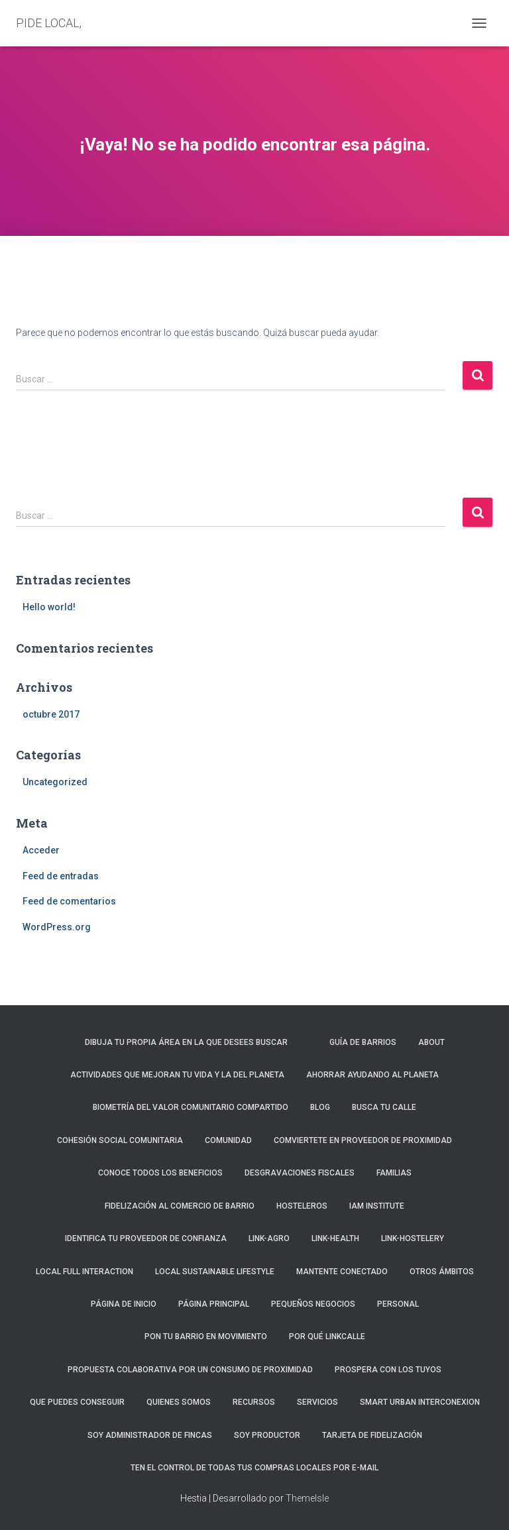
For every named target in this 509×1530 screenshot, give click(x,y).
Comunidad (228, 1140)
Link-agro (269, 1238)
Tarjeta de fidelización (372, 1435)
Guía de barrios (362, 1042)
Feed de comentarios (69, 901)
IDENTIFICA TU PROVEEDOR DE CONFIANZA (146, 1238)
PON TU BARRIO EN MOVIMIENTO (205, 1336)
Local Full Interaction (84, 1271)
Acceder (41, 850)
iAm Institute (376, 1206)
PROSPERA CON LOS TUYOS (388, 1369)
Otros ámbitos (442, 1271)
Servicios (317, 1402)
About (431, 1042)
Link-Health (335, 1238)
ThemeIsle (307, 1498)
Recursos (254, 1402)
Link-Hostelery (412, 1238)
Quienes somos (178, 1402)
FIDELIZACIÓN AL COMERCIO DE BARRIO (179, 1206)
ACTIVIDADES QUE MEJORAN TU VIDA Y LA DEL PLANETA (177, 1074)
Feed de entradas (61, 876)
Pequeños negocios (313, 1304)
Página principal (213, 1304)
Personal (398, 1304)
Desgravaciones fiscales (300, 1172)
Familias (394, 1172)
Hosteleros (301, 1206)
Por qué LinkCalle (327, 1336)
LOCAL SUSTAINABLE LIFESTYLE (214, 1271)
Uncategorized (55, 782)
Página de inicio (123, 1304)
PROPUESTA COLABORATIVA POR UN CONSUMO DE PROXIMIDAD (190, 1369)
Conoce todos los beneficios (160, 1172)
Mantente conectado (342, 1271)
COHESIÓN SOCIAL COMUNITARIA (120, 1140)
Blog (320, 1107)
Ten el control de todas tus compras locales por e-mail (254, 1467)
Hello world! (49, 607)
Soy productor (267, 1435)
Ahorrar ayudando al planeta (372, 1074)
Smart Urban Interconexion (420, 1402)
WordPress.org (57, 927)
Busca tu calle (384, 1107)
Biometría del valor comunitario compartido (190, 1107)
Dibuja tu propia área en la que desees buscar (186, 1042)
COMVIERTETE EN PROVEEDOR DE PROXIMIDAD (363, 1140)
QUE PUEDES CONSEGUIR (77, 1402)
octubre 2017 (51, 714)
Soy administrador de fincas (149, 1435)
